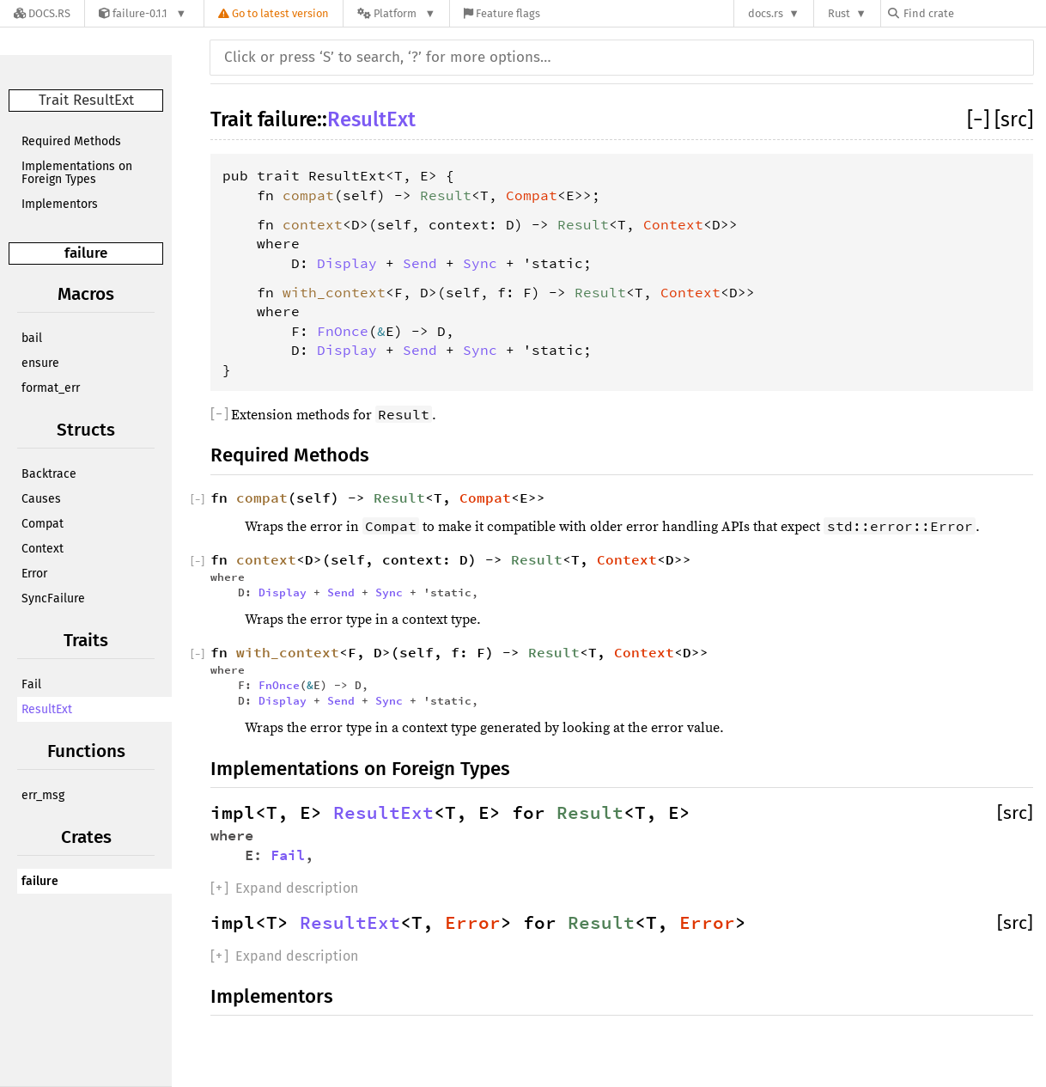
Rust (839, 13)
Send (420, 263)
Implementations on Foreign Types (76, 172)
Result (445, 195)
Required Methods (71, 141)
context (313, 224)
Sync (480, 263)
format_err (50, 388)
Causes (41, 499)
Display (347, 263)
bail (31, 338)
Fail (31, 684)
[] (980, 119)
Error (34, 573)
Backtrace (48, 474)
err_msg (42, 795)
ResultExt (46, 709)
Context (42, 548)
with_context (334, 292)
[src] (1013, 119)
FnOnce (342, 330)
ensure (40, 363)
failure (85, 253)
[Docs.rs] (42, 13)
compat (308, 195)
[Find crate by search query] (974, 13)
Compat (42, 523)
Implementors (59, 204)
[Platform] (396, 13)
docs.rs (765, 13)
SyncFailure (53, 598)
